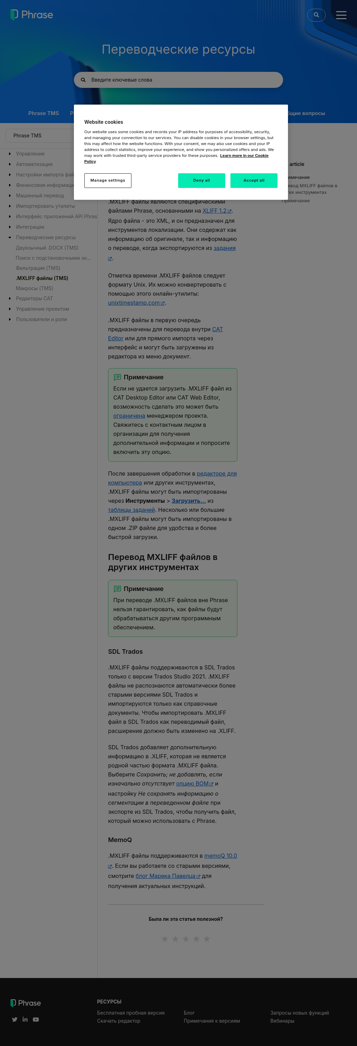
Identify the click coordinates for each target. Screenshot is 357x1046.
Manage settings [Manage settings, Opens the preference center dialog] (107, 180)
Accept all (254, 180)
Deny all (201, 180)
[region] (181, 152)
